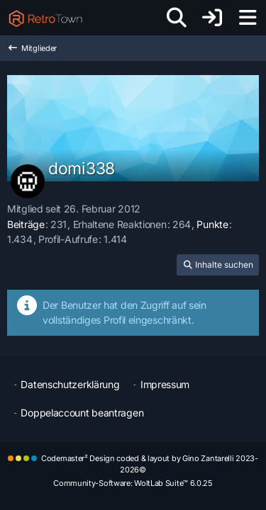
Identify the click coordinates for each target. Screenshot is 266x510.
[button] (218, 265)
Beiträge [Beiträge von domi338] (26, 224)
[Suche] (176, 18)
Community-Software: (133, 483)
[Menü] (247, 18)
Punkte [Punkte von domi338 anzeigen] (212, 224)
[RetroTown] (45, 18)
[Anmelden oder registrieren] (212, 17)
